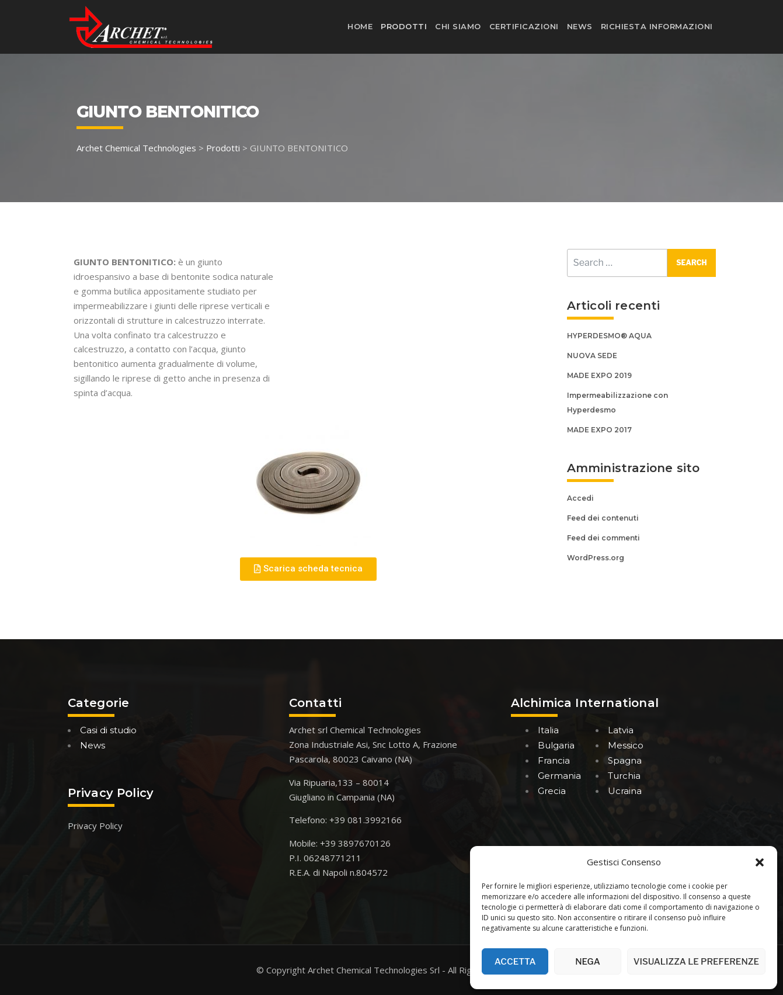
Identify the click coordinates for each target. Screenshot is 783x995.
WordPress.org (595, 557)
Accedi (580, 498)
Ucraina (625, 790)
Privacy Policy (95, 825)
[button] (759, 862)
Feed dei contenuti (603, 518)
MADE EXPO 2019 (599, 375)
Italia (548, 730)
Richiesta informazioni (657, 26)
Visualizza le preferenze (696, 961)
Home (360, 26)
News (580, 26)
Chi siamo (458, 26)
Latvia (621, 730)
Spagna (625, 760)
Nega (587, 961)
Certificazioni (524, 26)
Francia (554, 760)
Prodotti (404, 26)
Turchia (624, 775)
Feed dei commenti (603, 537)
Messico (625, 745)
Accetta (515, 961)
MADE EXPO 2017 (599, 429)
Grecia (552, 790)
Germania (559, 775)
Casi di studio (108, 730)
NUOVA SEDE (592, 355)
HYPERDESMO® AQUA (609, 335)
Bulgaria (556, 745)
